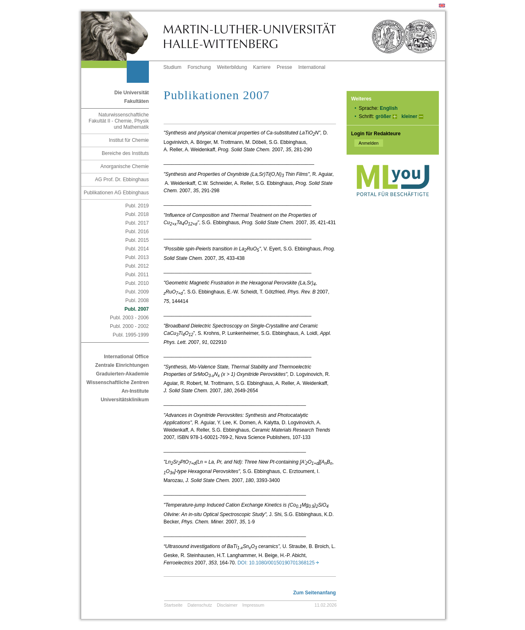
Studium (172, 67)
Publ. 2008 (136, 300)
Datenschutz (199, 605)
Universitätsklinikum (124, 400)
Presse (284, 67)
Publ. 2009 (136, 292)
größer (383, 116)
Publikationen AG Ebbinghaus (116, 193)
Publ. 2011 (136, 274)
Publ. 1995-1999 (131, 335)
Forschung (199, 67)
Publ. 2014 (136, 249)
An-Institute (135, 391)
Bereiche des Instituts (125, 153)
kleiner (410, 116)
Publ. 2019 (136, 206)
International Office (126, 356)
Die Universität (131, 93)
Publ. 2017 (136, 223)
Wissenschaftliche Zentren (118, 382)
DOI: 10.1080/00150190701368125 (278, 563)
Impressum (253, 605)
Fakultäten (136, 101)
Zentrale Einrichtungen (122, 365)
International (311, 67)
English (388, 108)
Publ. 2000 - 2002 (129, 326)
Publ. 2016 (136, 231)
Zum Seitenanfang (314, 593)
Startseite (173, 605)
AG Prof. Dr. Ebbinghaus (121, 179)
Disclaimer (227, 605)
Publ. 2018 (136, 214)
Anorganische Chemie (124, 166)
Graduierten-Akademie (122, 374)
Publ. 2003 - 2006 (129, 318)
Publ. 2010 (136, 283)
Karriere (262, 67)
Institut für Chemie (128, 140)
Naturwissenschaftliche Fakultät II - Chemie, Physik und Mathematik (119, 121)
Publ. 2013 (136, 257)
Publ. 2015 (136, 240)
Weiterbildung (232, 67)
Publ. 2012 (136, 266)
